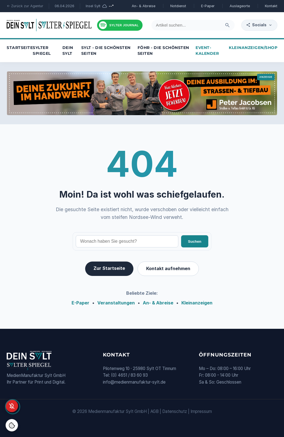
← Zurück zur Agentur (25, 6)
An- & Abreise (143, 6)
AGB (154, 411)
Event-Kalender (207, 50)
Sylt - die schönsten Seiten (106, 50)
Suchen (194, 241)
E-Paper (208, 6)
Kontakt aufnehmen (168, 268)
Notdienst (178, 6)
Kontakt (271, 6)
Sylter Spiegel (42, 50)
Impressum (201, 411)
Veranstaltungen (116, 303)
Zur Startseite (109, 268)
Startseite (20, 47)
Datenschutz (174, 411)
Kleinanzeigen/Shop (253, 47)
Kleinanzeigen (196, 303)
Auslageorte (240, 6)
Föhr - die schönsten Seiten (163, 50)
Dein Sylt (67, 50)
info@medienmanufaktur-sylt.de (134, 382)
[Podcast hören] (120, 25)
